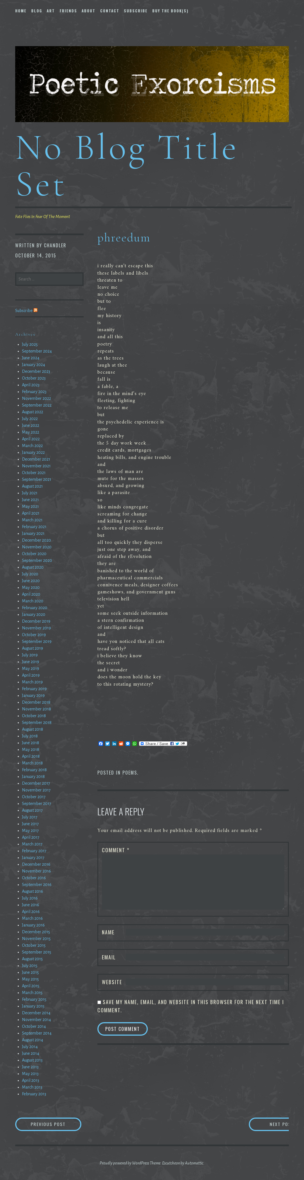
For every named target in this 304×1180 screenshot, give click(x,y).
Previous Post (56, 1124)
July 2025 (30, 344)
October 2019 (34, 634)
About (88, 11)
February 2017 (34, 851)
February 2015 (34, 999)
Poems (129, 772)
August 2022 (32, 412)
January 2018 (33, 776)
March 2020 (32, 601)
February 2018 (34, 770)
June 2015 (30, 972)
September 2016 (37, 884)
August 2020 (33, 567)
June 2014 (30, 1053)
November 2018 (36, 709)
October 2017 (34, 797)
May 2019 (30, 668)
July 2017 (29, 817)
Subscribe (135, 11)
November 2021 (36, 466)
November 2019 (36, 628)
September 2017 (36, 803)
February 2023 (34, 391)
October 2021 (34, 472)
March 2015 (32, 992)
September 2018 (37, 722)
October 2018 (34, 716)
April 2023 (30, 385)
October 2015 (34, 945)
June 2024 (30, 358)
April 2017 (30, 837)
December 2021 (36, 459)
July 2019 (30, 655)
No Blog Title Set (127, 165)
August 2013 (32, 1060)
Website (112, 982)
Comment (115, 850)
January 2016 (33, 925)
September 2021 (36, 479)
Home (20, 11)
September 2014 (37, 1033)
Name (108, 932)
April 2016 (31, 911)
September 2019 (37, 641)
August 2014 (32, 1040)
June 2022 (30, 425)
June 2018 (30, 743)
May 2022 (30, 432)
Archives (25, 334)
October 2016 (34, 878)
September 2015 (36, 952)
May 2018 (30, 749)
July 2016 (30, 898)
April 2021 (30, 513)
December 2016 (36, 864)
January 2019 (33, 695)
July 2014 (30, 1046)
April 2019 (31, 675)
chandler (55, 245)
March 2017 (32, 844)
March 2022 (32, 445)
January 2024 (33, 364)
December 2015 (36, 932)
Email (109, 957)
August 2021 (32, 486)
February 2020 (34, 607)
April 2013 (30, 1080)
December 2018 (36, 702)
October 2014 (34, 1026)
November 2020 (37, 547)
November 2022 (36, 398)
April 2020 (31, 594)
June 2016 (30, 905)
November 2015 (36, 938)
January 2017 (33, 857)
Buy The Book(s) (170, 11)
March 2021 (32, 520)
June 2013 (30, 1067)
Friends (68, 11)
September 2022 (37, 405)
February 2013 (34, 1094)
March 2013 (32, 1087)
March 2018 (32, 763)
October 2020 (34, 553)
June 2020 (31, 580)
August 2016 (32, 891)
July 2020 (30, 574)
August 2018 (32, 729)
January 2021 (33, 533)
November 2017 (36, 790)
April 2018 (31, 756)
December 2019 (36, 621)
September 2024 (37, 351)
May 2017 (30, 830)
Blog (36, 11)
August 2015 (32, 959)
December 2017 (36, 783)
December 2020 (36, 540)
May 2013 (30, 1073)
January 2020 (33, 614)
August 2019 (32, 648)
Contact (109, 11)
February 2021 (34, 526)
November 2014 (36, 1019)
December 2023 (36, 371)
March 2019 (32, 682)
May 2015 (30, 979)
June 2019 (30, 661)
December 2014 (36, 1013)
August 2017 (32, 810)
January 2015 (33, 1006)
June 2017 (30, 824)
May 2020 (31, 587)
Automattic (194, 1163)
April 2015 (30, 986)
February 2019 (34, 689)
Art (51, 11)
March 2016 (32, 918)
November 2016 (36, 871)
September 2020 (37, 560)
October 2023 (34, 378)
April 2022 (31, 439)
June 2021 (30, 499)
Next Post (266, 1124)
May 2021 (30, 506)
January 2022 (33, 452)
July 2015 (29, 965)
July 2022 (30, 418)
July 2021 (29, 493)
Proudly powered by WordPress (124, 1163)
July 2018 (30, 736)
